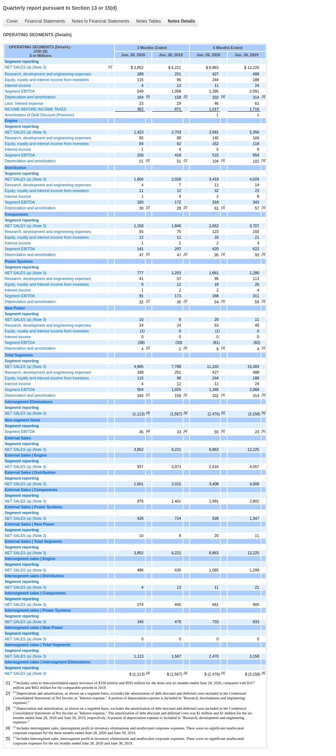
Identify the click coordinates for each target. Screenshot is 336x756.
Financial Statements (45, 21)
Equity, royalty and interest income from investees (47, 80)
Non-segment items (22, 420)
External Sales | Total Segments (33, 541)
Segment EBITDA (20, 91)
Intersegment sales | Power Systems (38, 610)
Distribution (15, 167)
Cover (12, 21)
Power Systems (19, 261)
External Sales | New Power (30, 524)
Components (16, 214)
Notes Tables (148, 21)
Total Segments (19, 355)
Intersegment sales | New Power (34, 627)
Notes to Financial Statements (100, 21)
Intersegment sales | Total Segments (38, 645)
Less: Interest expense (24, 103)
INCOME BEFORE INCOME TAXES (35, 109)
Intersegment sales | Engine (30, 558)
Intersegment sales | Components (35, 593)
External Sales (18, 438)
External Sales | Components (31, 489)
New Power (15, 308)
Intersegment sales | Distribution (34, 576)
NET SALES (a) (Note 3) (25, 67)
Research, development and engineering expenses (48, 74)
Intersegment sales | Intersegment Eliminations (47, 662)
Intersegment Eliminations (28, 402)
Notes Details (181, 21)
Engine (11, 120)
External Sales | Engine (26, 455)
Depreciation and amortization (30, 97)
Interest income (18, 85)
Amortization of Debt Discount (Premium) (39, 115)
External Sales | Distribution (30, 472)
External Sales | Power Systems (33, 507)
